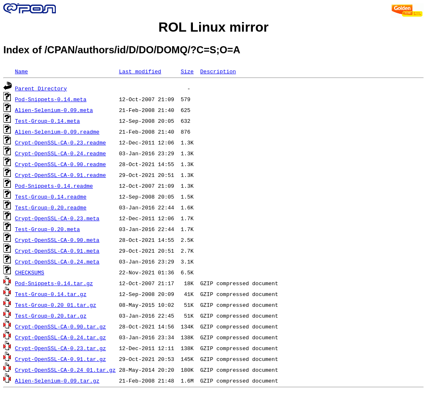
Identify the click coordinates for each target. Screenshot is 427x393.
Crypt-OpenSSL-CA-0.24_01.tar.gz (65, 369)
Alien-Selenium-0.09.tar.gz (57, 380)
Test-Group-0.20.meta (47, 229)
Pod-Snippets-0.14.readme (54, 185)
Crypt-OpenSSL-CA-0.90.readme (60, 164)
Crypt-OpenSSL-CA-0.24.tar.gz (60, 337)
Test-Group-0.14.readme (51, 196)
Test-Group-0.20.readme (51, 207)
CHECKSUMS (29, 272)
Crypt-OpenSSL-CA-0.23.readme (60, 142)
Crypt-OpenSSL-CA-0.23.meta (57, 218)
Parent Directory (41, 88)
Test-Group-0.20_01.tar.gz (55, 304)
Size (187, 71)
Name (21, 71)
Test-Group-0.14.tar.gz (51, 294)
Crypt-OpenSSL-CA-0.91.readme (60, 175)
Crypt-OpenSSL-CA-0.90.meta (57, 240)
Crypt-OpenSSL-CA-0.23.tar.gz (60, 348)
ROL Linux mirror (213, 27)
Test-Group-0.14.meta (47, 120)
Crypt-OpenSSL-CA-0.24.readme (60, 153)
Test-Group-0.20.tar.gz (51, 315)
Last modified (140, 71)
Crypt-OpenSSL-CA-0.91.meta (57, 250)
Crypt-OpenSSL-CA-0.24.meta (57, 261)
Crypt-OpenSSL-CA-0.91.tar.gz (60, 359)
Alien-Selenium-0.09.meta (54, 110)
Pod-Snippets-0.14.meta (51, 99)
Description (218, 71)
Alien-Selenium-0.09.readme (57, 131)
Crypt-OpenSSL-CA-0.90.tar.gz (60, 326)
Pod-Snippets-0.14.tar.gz (54, 283)
